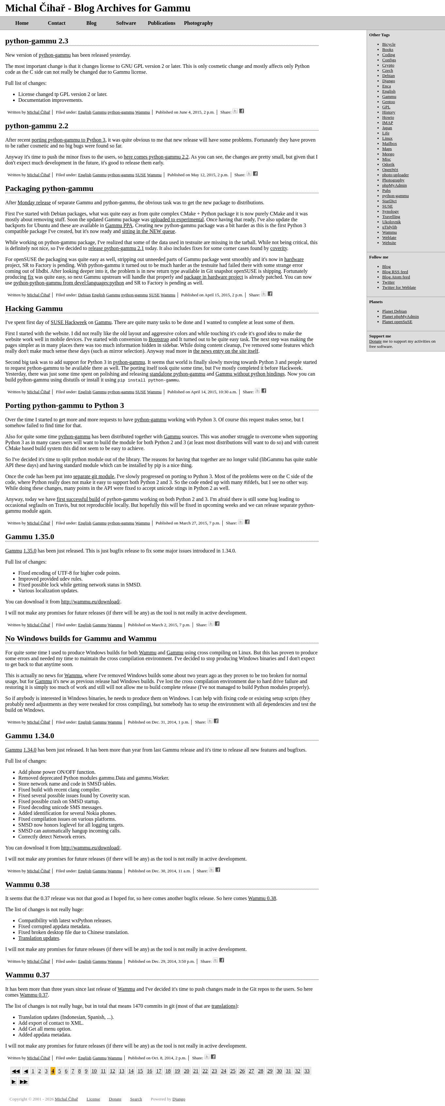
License (93, 1099)
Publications (161, 23)
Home (22, 23)
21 (196, 1071)
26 (242, 1071)
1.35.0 (30, 550)
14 (131, 1071)
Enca (386, 86)
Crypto (388, 65)
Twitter (388, 282)
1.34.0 (30, 750)
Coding (388, 54)
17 (158, 1071)
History (388, 112)
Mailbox (389, 143)
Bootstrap (159, 339)
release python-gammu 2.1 (116, 248)
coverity (278, 248)
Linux (387, 138)
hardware (294, 259)
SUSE (140, 174)
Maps (387, 148)
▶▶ (24, 1081)
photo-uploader (395, 174)
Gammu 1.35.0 (29, 536)
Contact (56, 23)
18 (168, 1071)
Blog (91, 23)
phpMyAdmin (394, 185)
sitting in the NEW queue (148, 231)
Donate (375, 341)
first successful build (78, 499)
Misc (386, 159)
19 (177, 1071)
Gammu (99, 112)
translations (224, 1006)
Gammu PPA (119, 225)
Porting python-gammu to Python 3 (64, 405)
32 (297, 1071)
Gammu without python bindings (250, 374)
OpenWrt (390, 169)
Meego (388, 153)
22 (205, 1071)
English (84, 112)
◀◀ (16, 1071)
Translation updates (38, 938)
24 (223, 1071)
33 (307, 1071)
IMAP (387, 122)
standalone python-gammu (177, 374)
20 (186, 1071)
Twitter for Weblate (399, 287)
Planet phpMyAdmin (400, 316)
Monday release (34, 202)
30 (279, 1071)
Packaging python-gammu (49, 188)
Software (126, 23)
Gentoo (388, 101)
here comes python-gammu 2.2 (156, 157)
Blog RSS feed (395, 271)
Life (385, 133)
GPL (386, 106)
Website (389, 242)
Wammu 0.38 (27, 884)
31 (288, 1071)
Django (388, 80)
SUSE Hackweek (69, 322)
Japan (387, 127)
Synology (390, 211)
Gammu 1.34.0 (29, 735)
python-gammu (55, 55)
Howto (388, 117)
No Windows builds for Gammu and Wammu (81, 638)
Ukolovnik (391, 221)
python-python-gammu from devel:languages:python (68, 283)
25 (232, 1071)
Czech (387, 70)
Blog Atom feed (396, 276)
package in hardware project (213, 277)
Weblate (389, 237)
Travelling (391, 216)
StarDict (389, 200)
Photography (198, 23)
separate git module (93, 476)
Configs (389, 59)
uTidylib (389, 227)
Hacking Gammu (34, 308)
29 (270, 1071)
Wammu (142, 112)
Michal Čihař (38, 112)
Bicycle (389, 44)
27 (251, 1071)
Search (136, 1099)
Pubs (386, 190)
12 (112, 1071)
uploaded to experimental (177, 219)
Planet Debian (394, 311)
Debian (84, 294)
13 (121, 1071)
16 (149, 1071)
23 (214, 1071)
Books (387, 49)
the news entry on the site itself (225, 351)
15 (140, 1071)
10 (94, 1071)
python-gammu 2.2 (36, 125)
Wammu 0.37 (27, 975)
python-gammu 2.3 (36, 41)
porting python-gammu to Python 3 (68, 140)
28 (260, 1071)
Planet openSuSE (397, 321)
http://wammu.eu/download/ (90, 601)
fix (31, 277)
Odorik (388, 164)
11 (103, 1071)
